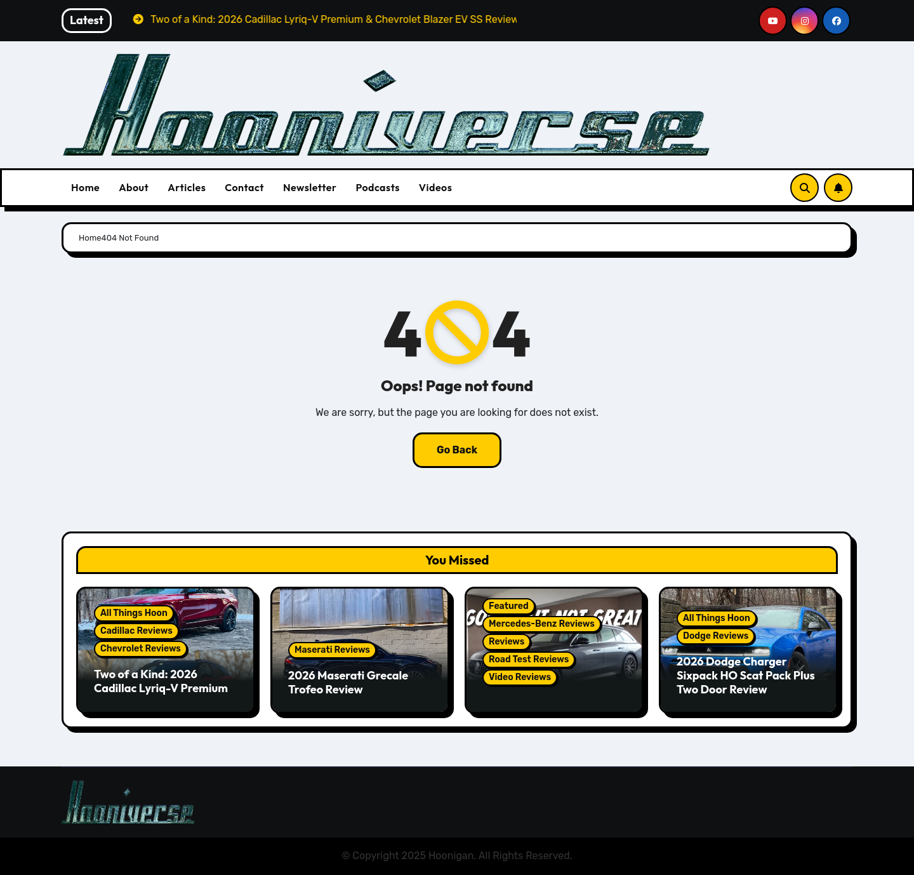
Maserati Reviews (332, 650)
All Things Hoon (134, 613)
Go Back (457, 450)
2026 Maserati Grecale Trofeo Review (348, 682)
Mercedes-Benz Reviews (542, 623)
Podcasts (377, 187)
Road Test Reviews (529, 659)
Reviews (506, 641)
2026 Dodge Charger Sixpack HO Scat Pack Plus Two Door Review (746, 675)
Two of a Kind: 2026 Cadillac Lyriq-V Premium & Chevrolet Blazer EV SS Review (161, 695)
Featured (509, 606)
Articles (187, 187)
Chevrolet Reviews (140, 648)
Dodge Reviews (715, 636)
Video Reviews (520, 677)
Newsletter (309, 187)
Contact (244, 187)
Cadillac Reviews (136, 630)
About (134, 187)
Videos (436, 187)
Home (85, 187)
